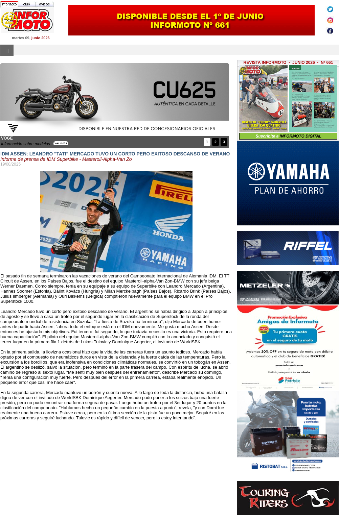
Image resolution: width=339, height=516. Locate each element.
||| (6, 50)
